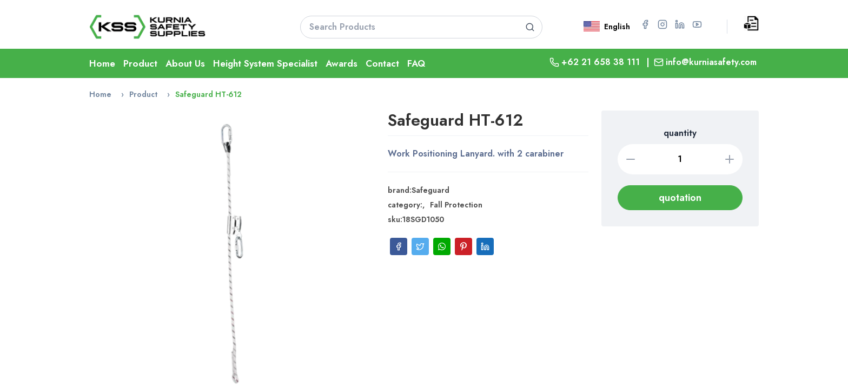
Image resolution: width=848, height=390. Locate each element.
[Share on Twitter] (420, 246)
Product (143, 94)
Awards (341, 63)
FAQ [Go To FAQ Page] (416, 63)
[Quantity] (680, 159)
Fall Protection (456, 204)
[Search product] (530, 27)
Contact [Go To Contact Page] (382, 63)
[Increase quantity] (730, 159)
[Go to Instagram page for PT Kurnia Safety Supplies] (662, 24)
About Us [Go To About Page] (185, 63)
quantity (680, 133)
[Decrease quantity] (631, 159)
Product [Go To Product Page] (140, 63)
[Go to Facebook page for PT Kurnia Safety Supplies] (645, 24)
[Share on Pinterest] (463, 246)
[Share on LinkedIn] (485, 246)
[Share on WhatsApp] (442, 246)
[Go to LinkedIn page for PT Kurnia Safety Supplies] (680, 24)
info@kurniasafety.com (711, 62)
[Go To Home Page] (181, 27)
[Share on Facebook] (398, 246)
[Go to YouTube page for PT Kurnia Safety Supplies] (697, 24)
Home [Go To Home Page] (102, 63)
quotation (680, 198)
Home (100, 94)
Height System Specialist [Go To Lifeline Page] (265, 63)
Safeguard (430, 190)
